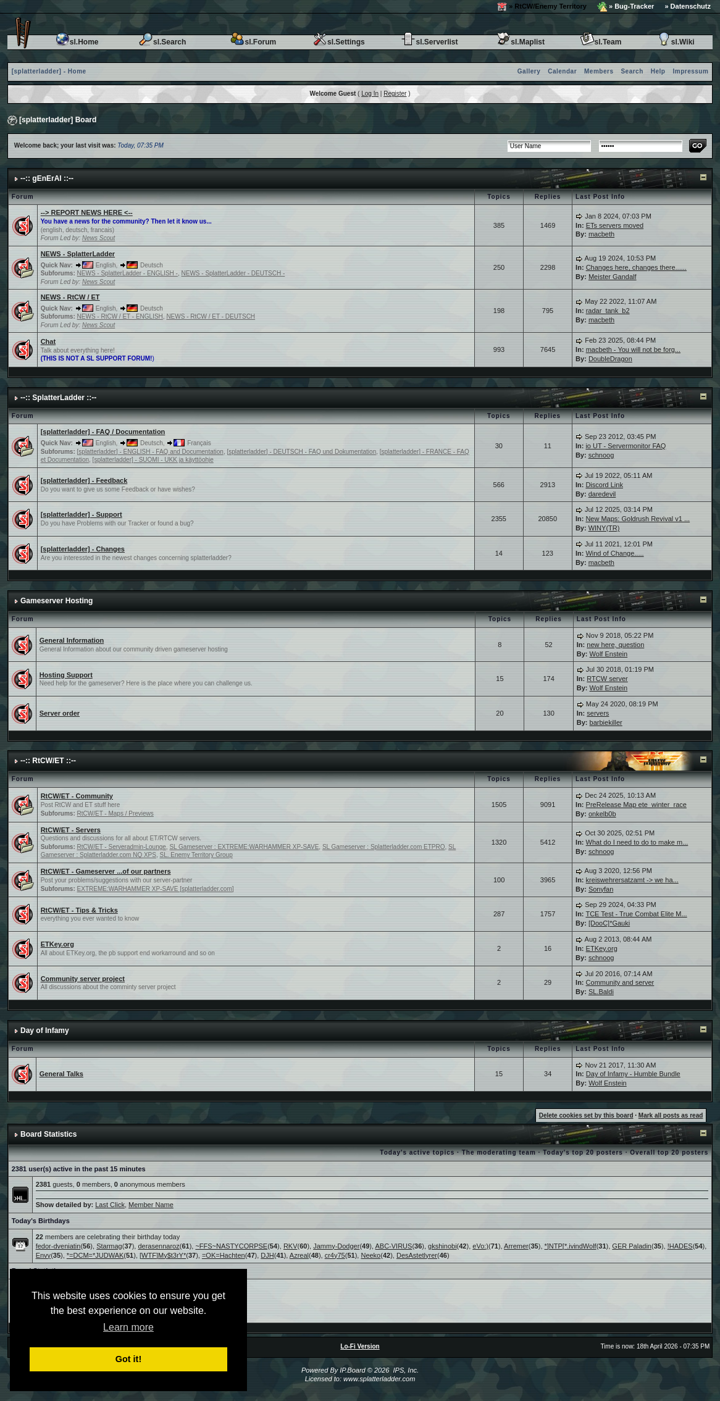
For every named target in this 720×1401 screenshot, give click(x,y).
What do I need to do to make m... (637, 842)
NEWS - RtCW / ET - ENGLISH (120, 316)
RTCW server (607, 678)
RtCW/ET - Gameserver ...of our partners (106, 871)
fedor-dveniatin (58, 1246)
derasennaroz (158, 1246)
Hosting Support (66, 675)
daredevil (602, 494)
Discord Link (604, 484)
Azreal (299, 1255)
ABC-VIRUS (393, 1246)
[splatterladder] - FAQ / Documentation (103, 431)
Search (632, 71)
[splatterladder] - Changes (83, 549)
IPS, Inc (405, 1370)
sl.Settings (338, 42)
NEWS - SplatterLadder (78, 253)
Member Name (151, 1204)
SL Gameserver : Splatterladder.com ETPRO (383, 846)
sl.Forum (253, 42)
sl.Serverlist (429, 42)
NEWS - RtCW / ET (70, 297)
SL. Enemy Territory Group (196, 854)
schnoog (601, 455)
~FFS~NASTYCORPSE (231, 1246)
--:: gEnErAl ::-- (46, 178)
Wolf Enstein (609, 654)
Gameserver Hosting (56, 600)
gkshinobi (442, 1246)
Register (394, 93)
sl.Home (77, 42)
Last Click (110, 1204)
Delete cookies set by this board (586, 1115)
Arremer (516, 1246)
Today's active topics (417, 1152)
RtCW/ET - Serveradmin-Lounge (121, 846)
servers (598, 713)
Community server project (83, 978)
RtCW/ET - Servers (71, 830)
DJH (267, 1255)
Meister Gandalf (612, 276)
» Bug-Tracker (625, 7)
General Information (72, 640)
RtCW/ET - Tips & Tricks (79, 910)
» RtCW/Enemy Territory (542, 7)
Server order (60, 713)
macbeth (601, 234)
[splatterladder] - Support (81, 514)
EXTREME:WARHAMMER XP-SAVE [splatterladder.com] (155, 888)
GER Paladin (631, 1246)
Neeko (370, 1255)
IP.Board (352, 1370)
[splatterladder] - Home (49, 71)
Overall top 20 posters (669, 1152)
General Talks (61, 1073)
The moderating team (499, 1152)
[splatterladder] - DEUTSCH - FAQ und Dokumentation (301, 451)
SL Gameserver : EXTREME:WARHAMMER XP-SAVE (244, 846)
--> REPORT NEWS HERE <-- (87, 212)
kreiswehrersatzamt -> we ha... (632, 880)
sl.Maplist (520, 42)
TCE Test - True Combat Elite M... (636, 914)
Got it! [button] (128, 1359)
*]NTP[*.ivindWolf (571, 1246)
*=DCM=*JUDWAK (95, 1255)
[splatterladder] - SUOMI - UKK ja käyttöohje (153, 459)
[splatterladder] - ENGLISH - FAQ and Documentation (150, 451)
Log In (370, 93)
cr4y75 (335, 1255)
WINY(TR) (604, 528)
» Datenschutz (687, 6)
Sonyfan (600, 889)
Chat (48, 341)
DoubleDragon (610, 358)
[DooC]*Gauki (609, 923)
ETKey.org (57, 944)
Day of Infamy (44, 1030)
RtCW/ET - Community (77, 796)
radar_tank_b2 (608, 310)
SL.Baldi (601, 991)
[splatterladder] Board (57, 119)
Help (658, 71)
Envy (43, 1255)
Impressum (690, 71)
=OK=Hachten (223, 1255)
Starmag (109, 1246)
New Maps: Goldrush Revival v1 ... (637, 518)
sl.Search (162, 42)
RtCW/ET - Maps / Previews (115, 813)
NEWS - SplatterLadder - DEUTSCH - (233, 273)
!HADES (680, 1246)
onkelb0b (602, 814)
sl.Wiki (675, 42)
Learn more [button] (128, 1327)
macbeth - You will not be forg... (633, 349)
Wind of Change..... (614, 553)
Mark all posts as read (670, 1115)
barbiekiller (606, 722)
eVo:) (480, 1246)
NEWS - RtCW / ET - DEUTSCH (210, 316)
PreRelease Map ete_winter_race (636, 804)
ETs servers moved (615, 225)
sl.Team (601, 42)
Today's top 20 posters (583, 1152)
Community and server (620, 982)
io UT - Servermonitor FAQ (625, 446)
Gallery (528, 71)
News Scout (98, 238)
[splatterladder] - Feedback (84, 480)
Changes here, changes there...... (636, 267)
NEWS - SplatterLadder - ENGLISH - (127, 273)
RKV (290, 1246)
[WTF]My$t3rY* (163, 1255)
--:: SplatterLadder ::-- (58, 397)
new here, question (615, 644)
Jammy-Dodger (336, 1246)
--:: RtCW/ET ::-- (48, 760)
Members (598, 71)
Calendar (562, 71)
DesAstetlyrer (416, 1255)
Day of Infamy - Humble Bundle (633, 1073)
